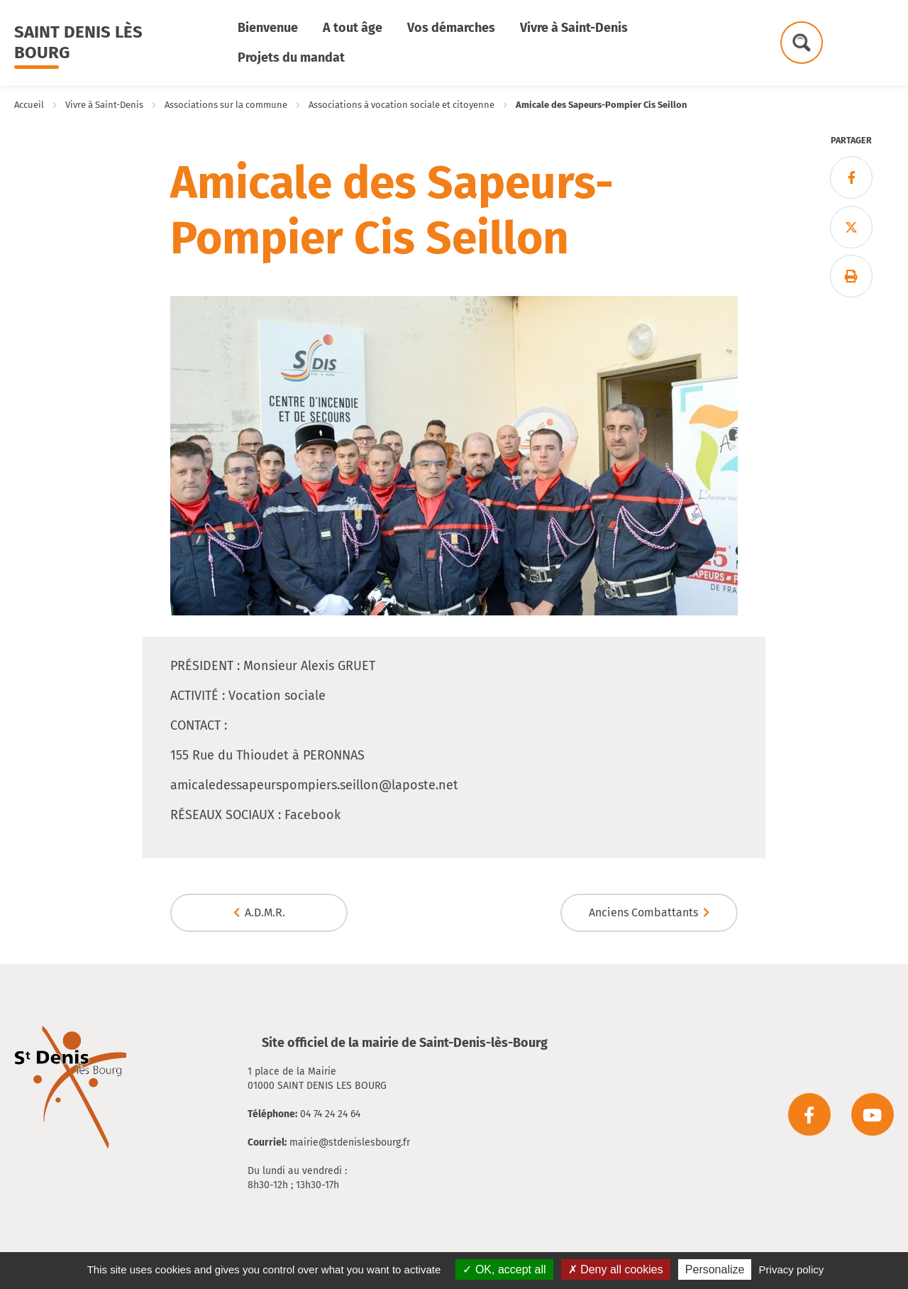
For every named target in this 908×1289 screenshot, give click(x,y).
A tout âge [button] (352, 27)
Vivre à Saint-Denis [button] (574, 27)
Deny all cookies (615, 1269)
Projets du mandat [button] (291, 57)
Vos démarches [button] (451, 27)
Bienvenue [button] (268, 27)
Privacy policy (791, 1269)
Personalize (715, 1269)
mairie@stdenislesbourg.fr (349, 1142)
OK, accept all (504, 1269)
